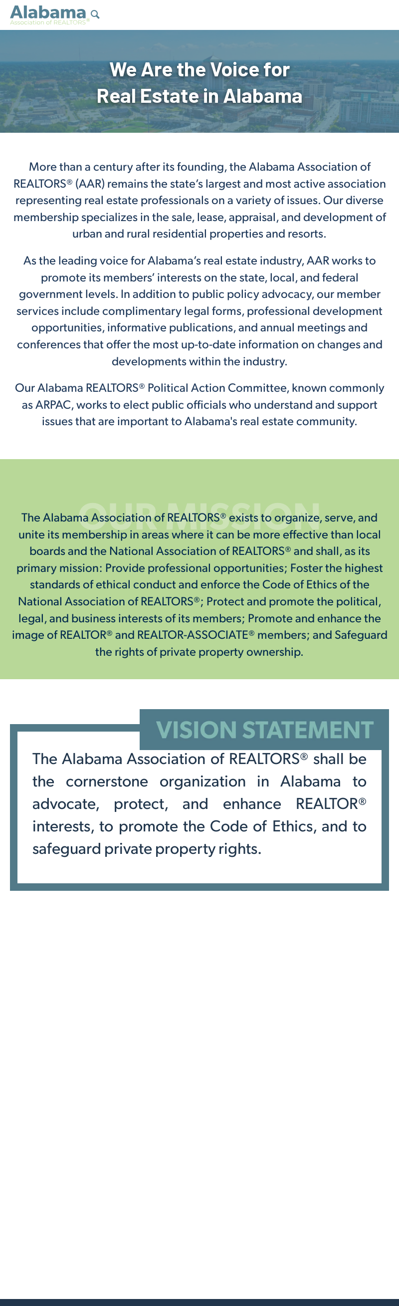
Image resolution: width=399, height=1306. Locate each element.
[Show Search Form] (95, 15)
